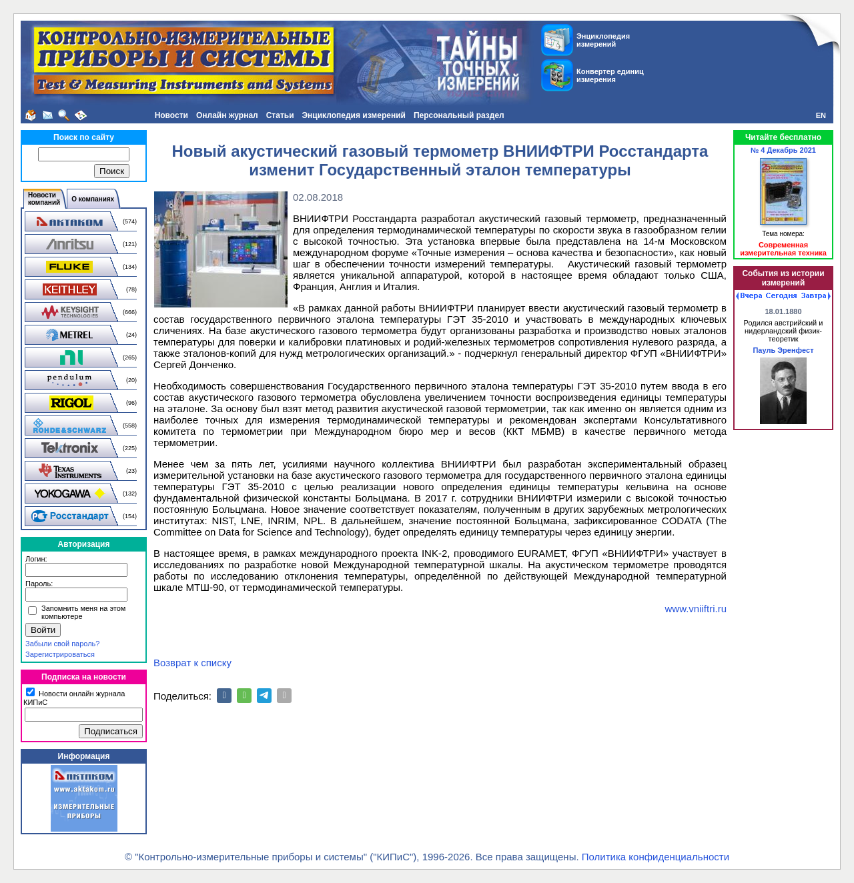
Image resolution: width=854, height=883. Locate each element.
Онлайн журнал (227, 115)
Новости (171, 115)
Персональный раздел (459, 115)
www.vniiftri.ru (696, 608)
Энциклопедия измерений (354, 115)
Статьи (280, 115)
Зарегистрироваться (60, 654)
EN (821, 115)
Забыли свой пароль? (62, 644)
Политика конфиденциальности (655, 856)
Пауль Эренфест (783, 350)
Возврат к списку (192, 662)
